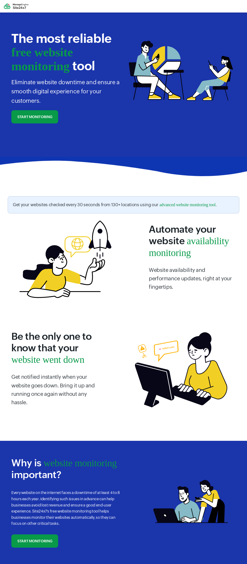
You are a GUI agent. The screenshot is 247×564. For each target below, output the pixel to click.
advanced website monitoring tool (187, 204)
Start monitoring (34, 117)
